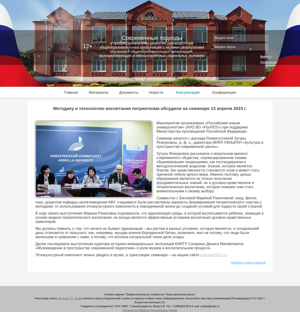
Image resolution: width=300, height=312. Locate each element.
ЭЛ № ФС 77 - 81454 (70, 298)
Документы (128, 92)
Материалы (99, 92)
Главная (71, 92)
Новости (156, 92)
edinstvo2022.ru (213, 255)
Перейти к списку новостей (248, 262)
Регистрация (268, 62)
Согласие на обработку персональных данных (150, 310)
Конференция (224, 92)
